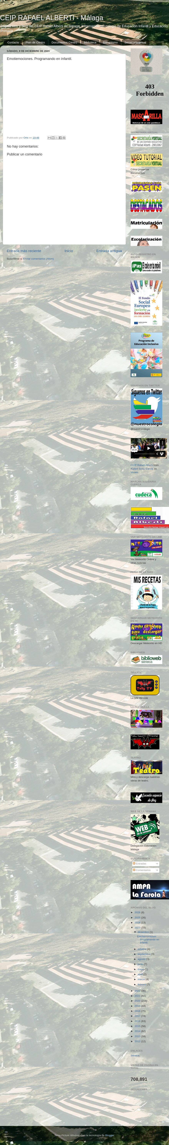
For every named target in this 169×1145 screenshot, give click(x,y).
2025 (138, 917)
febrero (142, 984)
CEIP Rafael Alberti (142, 465)
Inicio (69, 251)
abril (140, 974)
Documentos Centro (64, 42)
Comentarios (142, 870)
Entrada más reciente (24, 251)
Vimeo (134, 472)
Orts (26, 137)
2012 (138, 1041)
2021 (138, 995)
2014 (138, 1031)
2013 (138, 1036)
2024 (138, 922)
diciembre (144, 932)
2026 (138, 912)
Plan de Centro (35, 42)
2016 (138, 1021)
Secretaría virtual (135, 42)
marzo (142, 979)
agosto (142, 959)
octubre (142, 949)
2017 (138, 1016)
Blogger (109, 1135)
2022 (138, 990)
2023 (138, 927)
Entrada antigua (109, 251)
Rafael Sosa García (142, 468)
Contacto (13, 42)
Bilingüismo (110, 42)
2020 (138, 1000)
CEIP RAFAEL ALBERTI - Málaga (51, 18)
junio (141, 964)
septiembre (144, 954)
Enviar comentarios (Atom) (38, 258)
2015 (138, 1026)
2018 (138, 1011)
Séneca (135, 1055)
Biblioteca (90, 42)
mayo (141, 969)
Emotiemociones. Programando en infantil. (148, 939)
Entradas (139, 863)
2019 (138, 1006)
